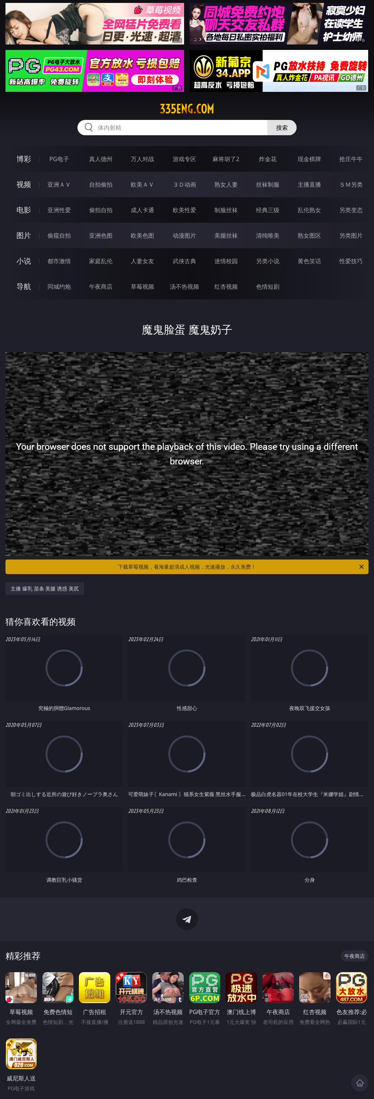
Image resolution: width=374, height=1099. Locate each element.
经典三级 (267, 210)
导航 (23, 286)
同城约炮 (59, 286)
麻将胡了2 (226, 159)
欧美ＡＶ (142, 184)
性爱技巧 (351, 261)
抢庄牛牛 (351, 159)
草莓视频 (142, 286)
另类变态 (351, 210)
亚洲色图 (100, 235)
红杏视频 (226, 286)
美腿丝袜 (226, 235)
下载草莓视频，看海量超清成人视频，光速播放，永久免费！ (241, 566)
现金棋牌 (309, 159)
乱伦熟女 (309, 210)
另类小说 (267, 261)
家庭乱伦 (100, 261)
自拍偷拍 (100, 184)
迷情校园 (226, 261)
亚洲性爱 (59, 210)
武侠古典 (184, 261)
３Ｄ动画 (184, 184)
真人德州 (100, 159)
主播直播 (309, 184)
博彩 (23, 159)
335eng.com (187, 109)
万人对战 (142, 159)
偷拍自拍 (100, 210)
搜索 (282, 128)
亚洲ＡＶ (59, 184)
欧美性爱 (184, 210)
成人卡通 (142, 210)
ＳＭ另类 (351, 184)
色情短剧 (267, 286)
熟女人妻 (226, 184)
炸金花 (267, 159)
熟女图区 (309, 235)
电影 (23, 210)
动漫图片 (184, 235)
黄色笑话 (309, 261)
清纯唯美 (267, 235)
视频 (23, 184)
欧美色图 (142, 235)
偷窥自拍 (59, 235)
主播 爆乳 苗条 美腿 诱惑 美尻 (45, 588)
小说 (23, 261)
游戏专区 (184, 159)
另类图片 (351, 235)
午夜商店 (100, 286)
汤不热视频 (184, 286)
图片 (23, 235)
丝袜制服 (267, 184)
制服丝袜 (226, 210)
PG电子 (59, 159)
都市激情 (59, 261)
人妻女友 (142, 261)
